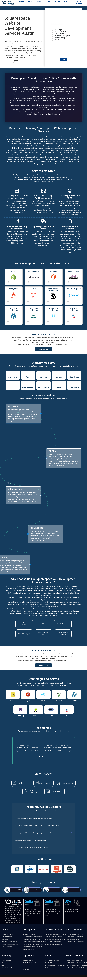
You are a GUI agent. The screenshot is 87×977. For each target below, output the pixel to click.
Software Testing (56, 791)
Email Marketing (6, 967)
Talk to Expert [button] (79, 3)
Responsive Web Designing (9, 942)
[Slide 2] (37, 763)
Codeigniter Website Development (34, 942)
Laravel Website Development (32, 947)
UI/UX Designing (6, 947)
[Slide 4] (43, 763)
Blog (65, 1)
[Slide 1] (34, 763)
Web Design (23, 783)
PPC (2, 962)
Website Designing (7, 934)
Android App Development (75, 937)
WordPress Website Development (55, 934)
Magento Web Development (53, 937)
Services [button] (21, 1)
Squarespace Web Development (55, 939)
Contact (57, 1)
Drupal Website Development (54, 944)
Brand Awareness (50, 962)
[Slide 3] (40, 763)
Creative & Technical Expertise (24, 624)
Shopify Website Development (76, 960)
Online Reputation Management (55, 965)
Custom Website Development (32, 937)
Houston (57, 890)
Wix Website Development (53, 942)
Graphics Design (6, 937)
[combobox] (57, 21)
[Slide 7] (52, 763)
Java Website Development (31, 939)
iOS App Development (73, 939)
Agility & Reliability (43, 624)
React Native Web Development (33, 944)
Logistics (26, 967)
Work (39, 1)
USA (19, 890)
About (30, 1)
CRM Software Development (75, 967)
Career (47, 1)
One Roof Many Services (43, 633)
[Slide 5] (46, 763)
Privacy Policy (73, 976)
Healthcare (26, 969)
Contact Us (79, 976)
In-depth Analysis (24, 634)
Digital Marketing (67, 783)
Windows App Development (75, 942)
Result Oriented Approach (63, 633)
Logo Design (5, 939)
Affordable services (62, 624)
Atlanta (76, 890)
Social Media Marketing (52, 960)
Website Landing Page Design (10, 944)
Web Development (45, 783)
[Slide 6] (49, 763)
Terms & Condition (65, 976)
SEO (2, 965)
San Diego (36, 890)
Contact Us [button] (43, 349)
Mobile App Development (34, 791)
